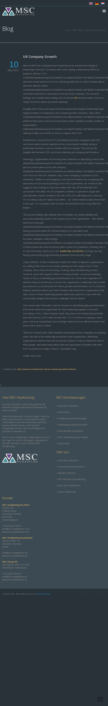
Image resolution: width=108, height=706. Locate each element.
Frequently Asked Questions (71, 466)
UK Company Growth (40, 56)
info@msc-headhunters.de (15, 552)
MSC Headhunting (43, 594)
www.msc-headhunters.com (15, 531)
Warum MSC (64, 443)
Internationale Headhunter (70, 431)
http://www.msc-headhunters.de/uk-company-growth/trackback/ (46, 369)
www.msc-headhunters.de (14, 555)
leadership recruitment (72, 250)
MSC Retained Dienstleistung (72, 479)
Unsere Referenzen (67, 491)
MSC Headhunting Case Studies (73, 437)
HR (75, 97)
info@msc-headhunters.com (16, 528)
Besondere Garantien (68, 405)
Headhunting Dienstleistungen (72, 418)
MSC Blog (77, 30)
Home (68, 30)
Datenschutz (64, 412)
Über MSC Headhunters (69, 485)
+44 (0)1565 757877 (12, 525)
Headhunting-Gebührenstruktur (73, 424)
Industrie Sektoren (66, 473)
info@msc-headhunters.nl (14, 576)
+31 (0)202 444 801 (11, 573)
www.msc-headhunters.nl (14, 579)
